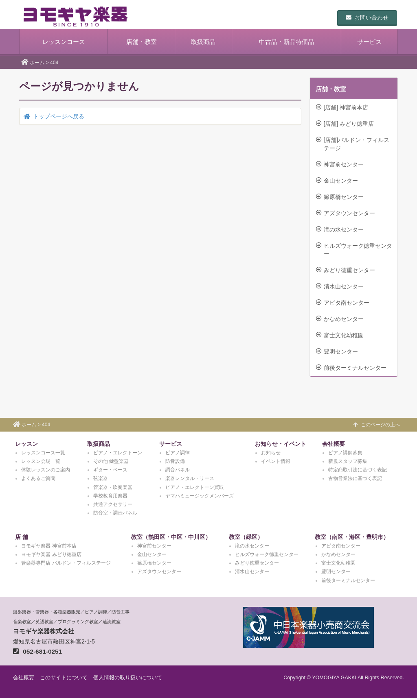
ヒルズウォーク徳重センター (354, 249)
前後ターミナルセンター (351, 367)
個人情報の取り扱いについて (127, 678)
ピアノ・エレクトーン (117, 453)
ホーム (37, 62)
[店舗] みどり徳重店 (345, 123)
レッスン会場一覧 (40, 461)
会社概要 (333, 444)
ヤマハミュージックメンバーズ (199, 496)
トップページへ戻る (54, 116)
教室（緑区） (246, 537)
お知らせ (271, 453)
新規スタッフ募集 (347, 461)
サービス (369, 41)
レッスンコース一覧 (43, 453)
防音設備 (175, 461)
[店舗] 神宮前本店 (342, 107)
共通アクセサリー (112, 504)
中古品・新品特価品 (286, 41)
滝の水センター (340, 229)
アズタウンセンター (345, 213)
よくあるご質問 (38, 478)
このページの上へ (376, 425)
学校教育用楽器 (110, 496)
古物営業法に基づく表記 (355, 478)
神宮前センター (340, 164)
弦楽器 (100, 478)
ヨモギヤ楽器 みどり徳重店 (51, 554)
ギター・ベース (110, 470)
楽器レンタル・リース (189, 478)
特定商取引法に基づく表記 (357, 470)
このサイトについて (64, 678)
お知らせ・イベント (280, 444)
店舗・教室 (141, 41)
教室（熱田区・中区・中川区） (171, 537)
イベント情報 (275, 461)
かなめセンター (340, 319)
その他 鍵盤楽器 (111, 461)
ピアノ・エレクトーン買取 (194, 487)
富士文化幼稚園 (340, 335)
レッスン (26, 444)
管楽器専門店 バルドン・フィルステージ (65, 563)
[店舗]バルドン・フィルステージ (353, 144)
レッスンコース (63, 41)
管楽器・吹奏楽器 (112, 487)
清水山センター (340, 286)
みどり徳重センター (345, 270)
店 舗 (21, 537)
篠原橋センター (340, 197)
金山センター (337, 180)
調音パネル (177, 470)
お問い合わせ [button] (367, 17)
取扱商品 (203, 41)
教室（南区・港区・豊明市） (352, 537)
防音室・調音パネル (115, 513)
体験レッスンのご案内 (45, 470)
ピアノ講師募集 (345, 453)
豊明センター (337, 351)
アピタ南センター (342, 302)
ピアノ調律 (177, 453)
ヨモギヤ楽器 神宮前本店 (48, 546)
